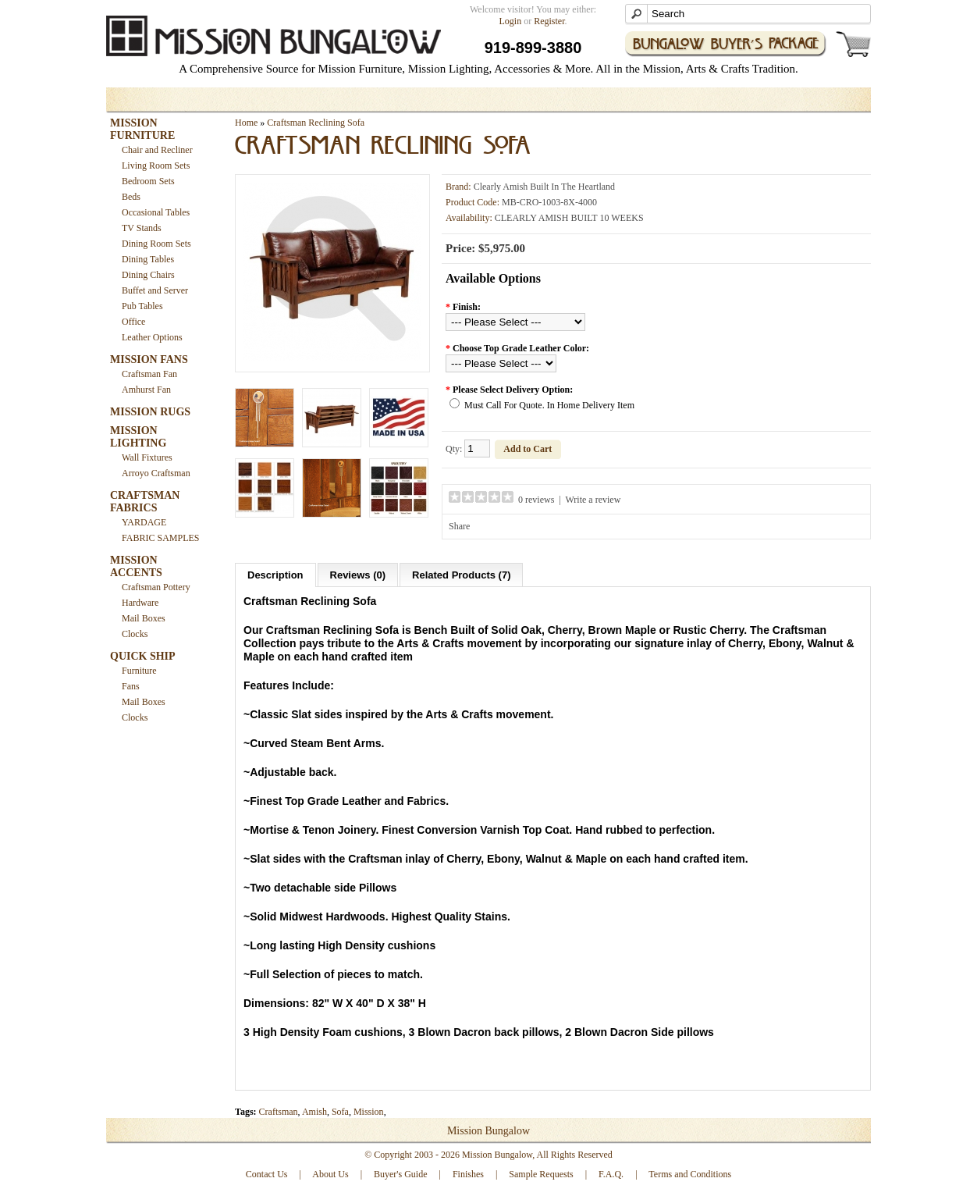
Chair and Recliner (157, 149)
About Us (330, 1174)
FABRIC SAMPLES (160, 537)
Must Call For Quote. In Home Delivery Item (549, 405)
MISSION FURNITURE (142, 129)
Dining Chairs (148, 274)
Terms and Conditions (689, 1174)
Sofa (340, 1111)
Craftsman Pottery (156, 587)
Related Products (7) (461, 575)
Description (275, 575)
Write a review (593, 499)
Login (510, 21)
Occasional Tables (156, 212)
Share (459, 526)
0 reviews (536, 499)
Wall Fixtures (147, 457)
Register (549, 21)
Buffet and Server (155, 290)
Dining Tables (148, 259)
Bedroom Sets (148, 181)
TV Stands (142, 227)
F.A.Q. (611, 1174)
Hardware (140, 602)
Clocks (134, 633)
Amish (314, 1111)
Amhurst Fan (146, 389)
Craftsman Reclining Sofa (315, 122)
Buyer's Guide (400, 1174)
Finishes (468, 1174)
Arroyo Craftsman (156, 473)
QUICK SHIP (143, 656)
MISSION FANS (149, 359)
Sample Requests (541, 1174)
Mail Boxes (143, 618)
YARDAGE (144, 522)
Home (246, 122)
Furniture (139, 670)
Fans (131, 686)
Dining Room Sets (156, 243)
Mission (368, 1111)
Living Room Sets (156, 165)
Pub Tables (142, 306)
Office (133, 321)
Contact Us (267, 1174)
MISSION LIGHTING (138, 437)
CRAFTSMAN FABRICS (144, 501)
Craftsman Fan (149, 373)
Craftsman (278, 1111)
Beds (131, 196)
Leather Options (152, 337)
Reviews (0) (358, 575)
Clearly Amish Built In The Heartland (544, 186)
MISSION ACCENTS (136, 566)
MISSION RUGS (150, 412)
